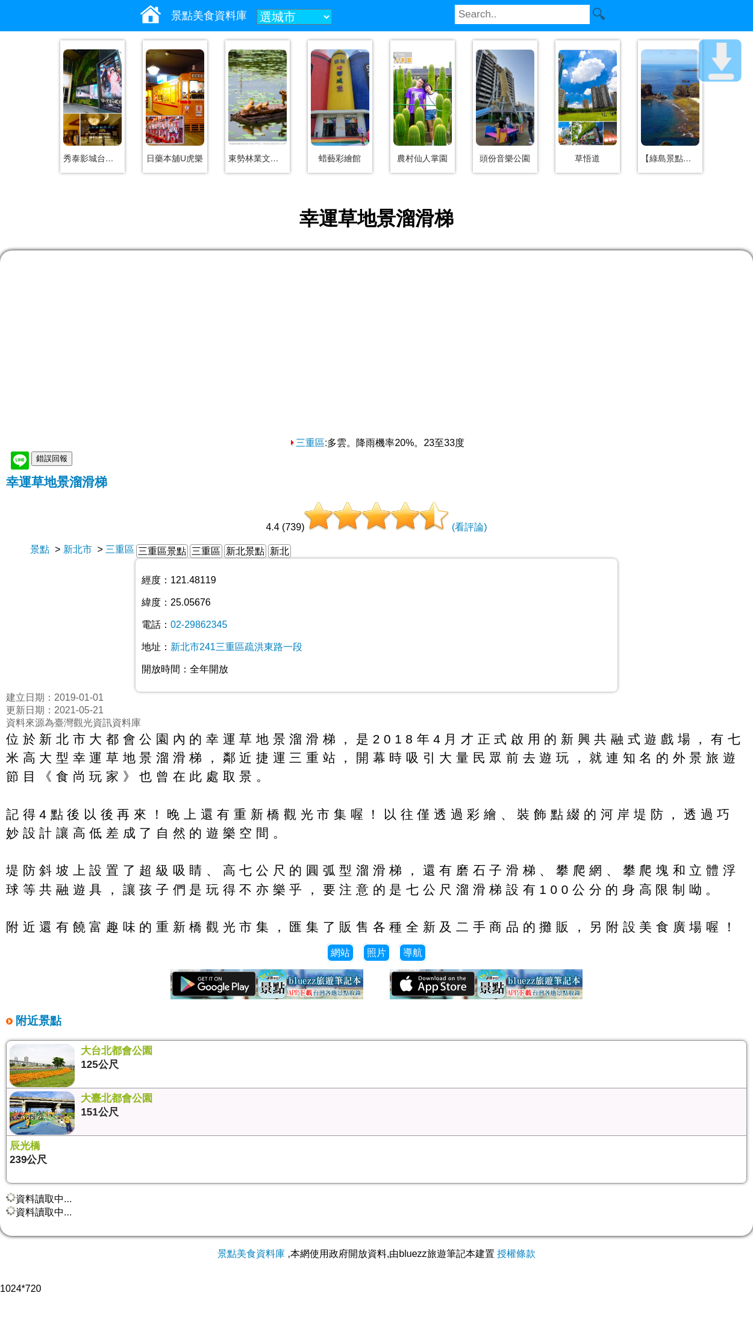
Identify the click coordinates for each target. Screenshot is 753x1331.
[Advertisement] (376, 346)
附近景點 (37, 1020)
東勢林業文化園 (257, 158)
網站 (340, 953)
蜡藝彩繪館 (340, 158)
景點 (39, 549)
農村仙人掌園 (422, 158)
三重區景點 (162, 551)
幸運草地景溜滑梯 (56, 482)
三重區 (307, 443)
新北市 (77, 549)
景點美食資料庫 (251, 1254)
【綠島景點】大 (670, 158)
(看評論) (469, 527)
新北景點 (245, 551)
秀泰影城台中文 (92, 158)
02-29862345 (198, 624)
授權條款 (516, 1254)
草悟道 (587, 158)
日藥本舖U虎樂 (174, 158)
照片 (376, 953)
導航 (412, 953)
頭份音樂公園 (505, 158)
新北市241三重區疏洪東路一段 (236, 647)
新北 (279, 551)
